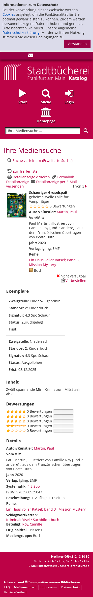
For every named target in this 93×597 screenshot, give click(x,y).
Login (69, 102)
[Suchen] (86, 130)
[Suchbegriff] (42, 130)
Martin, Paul (67, 211)
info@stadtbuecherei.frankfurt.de (64, 566)
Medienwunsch (25, 587)
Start (22, 102)
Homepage (46, 121)
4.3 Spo (34, 486)
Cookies (8, 14)
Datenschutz (70, 587)
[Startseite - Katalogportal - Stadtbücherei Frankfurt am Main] (46, 72)
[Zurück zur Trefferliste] (21, 171)
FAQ (7, 587)
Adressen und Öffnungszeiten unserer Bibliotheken (42, 582)
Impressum (48, 587)
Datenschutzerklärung (20, 32)
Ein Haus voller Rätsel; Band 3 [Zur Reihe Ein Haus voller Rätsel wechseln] (54, 260)
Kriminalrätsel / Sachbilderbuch (32, 519)
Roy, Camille (32, 524)
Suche (46, 102)
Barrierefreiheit (15, 592)
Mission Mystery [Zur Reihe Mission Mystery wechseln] (42, 264)
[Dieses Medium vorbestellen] (73, 280)
